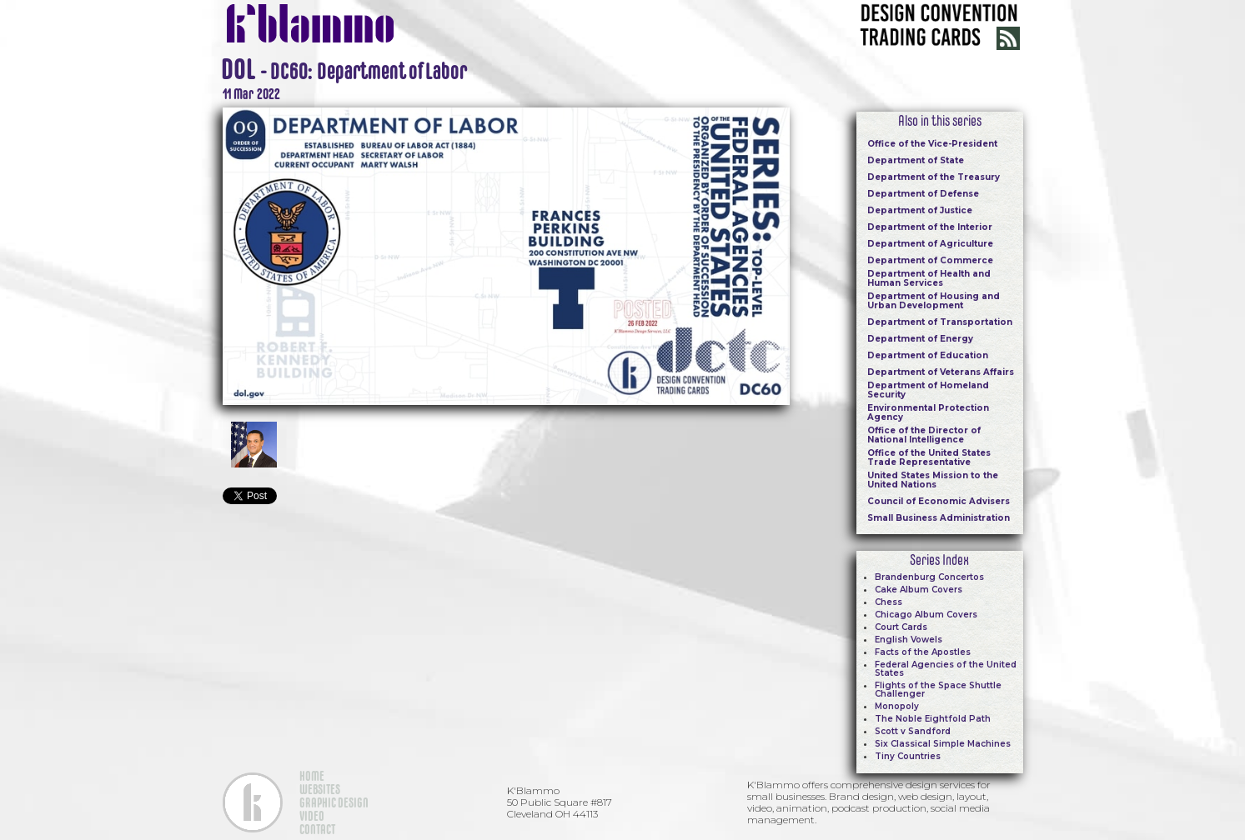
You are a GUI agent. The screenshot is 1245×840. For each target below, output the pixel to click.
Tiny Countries (908, 756)
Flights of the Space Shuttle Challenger (938, 689)
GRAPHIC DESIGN (334, 802)
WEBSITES (319, 789)
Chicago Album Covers (926, 614)
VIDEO (311, 815)
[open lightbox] (506, 254)
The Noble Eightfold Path (933, 718)
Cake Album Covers (918, 589)
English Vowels (908, 639)
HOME (311, 775)
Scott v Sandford (913, 731)
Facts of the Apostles (923, 652)
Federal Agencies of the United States (946, 668)
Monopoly (897, 706)
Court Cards (901, 627)
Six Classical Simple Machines (943, 743)
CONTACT (317, 829)
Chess (888, 602)
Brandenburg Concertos (929, 577)
